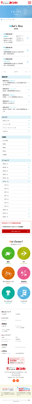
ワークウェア (5, 341)
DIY (17, 337)
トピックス (18, 320)
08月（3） (6, 192)
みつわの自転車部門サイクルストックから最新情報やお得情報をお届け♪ (8, 391)
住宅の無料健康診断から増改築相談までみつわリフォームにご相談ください (24, 391)
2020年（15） (6, 181)
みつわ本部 (5, 140)
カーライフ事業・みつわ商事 (6, 330)
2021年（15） (6, 178)
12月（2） (6, 185)
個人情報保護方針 (20, 353)
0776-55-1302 (17, 374)
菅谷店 (4, 147)
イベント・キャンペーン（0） (10, 127)
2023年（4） (6, 171)
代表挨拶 (4, 314)
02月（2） (6, 202)
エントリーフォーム (20, 347)
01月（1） (6, 206)
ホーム (3, 19)
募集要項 (4, 347)
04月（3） (6, 199)
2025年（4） (6, 163)
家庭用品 (18, 339)
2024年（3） (6, 167)
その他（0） (5, 131)
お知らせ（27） (6, 120)
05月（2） (6, 195)
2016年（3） (6, 216)
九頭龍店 (5, 154)
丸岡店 (4, 144)
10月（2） (6, 188)
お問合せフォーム (6, 353)
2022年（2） (6, 174)
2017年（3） (6, 213)
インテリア (18, 341)
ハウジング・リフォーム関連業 (20, 327)
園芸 (3, 337)
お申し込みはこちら (16, 231)
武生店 (4, 151)
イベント (4, 320)
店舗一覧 (4, 326)
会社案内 (18, 314)
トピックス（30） (7, 124)
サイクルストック (6, 339)
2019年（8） (6, 209)
